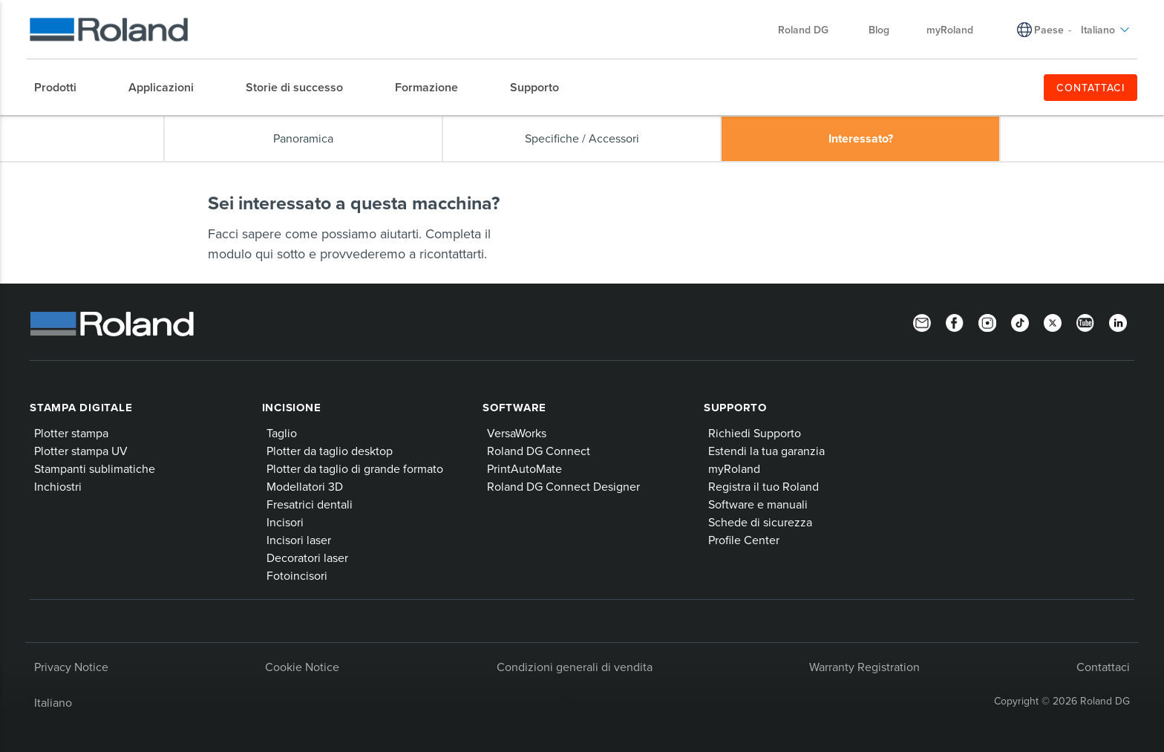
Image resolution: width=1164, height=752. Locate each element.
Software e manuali (758, 504)
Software (514, 407)
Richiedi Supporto (754, 433)
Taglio (282, 433)
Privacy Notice (71, 666)
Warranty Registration (864, 666)
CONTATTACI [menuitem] (1090, 87)
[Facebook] (955, 322)
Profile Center (743, 540)
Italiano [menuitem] (1105, 29)
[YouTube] (1085, 322)
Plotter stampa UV (81, 450)
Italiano (53, 702)
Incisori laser (299, 540)
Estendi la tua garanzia (766, 450)
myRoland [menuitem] (949, 29)
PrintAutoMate (524, 468)
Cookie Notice (302, 666)
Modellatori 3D (305, 486)
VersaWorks (516, 433)
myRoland (734, 468)
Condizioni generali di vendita (575, 666)
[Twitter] (1053, 322)
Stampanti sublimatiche (94, 468)
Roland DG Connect (538, 450)
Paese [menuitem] (1049, 29)
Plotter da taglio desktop (330, 450)
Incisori (285, 522)
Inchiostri (58, 486)
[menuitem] (63, 87)
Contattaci (1103, 666)
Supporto (735, 407)
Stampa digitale (81, 407)
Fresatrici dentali (310, 504)
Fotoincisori (297, 575)
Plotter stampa (71, 433)
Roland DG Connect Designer (563, 486)
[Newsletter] (922, 322)
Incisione (291, 407)
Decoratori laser (307, 557)
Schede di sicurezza (760, 522)
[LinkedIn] (1118, 322)
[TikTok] (1020, 322)
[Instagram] (987, 322)
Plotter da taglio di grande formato (355, 468)
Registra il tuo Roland (763, 486)
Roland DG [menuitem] (810, 29)
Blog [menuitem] (879, 29)
